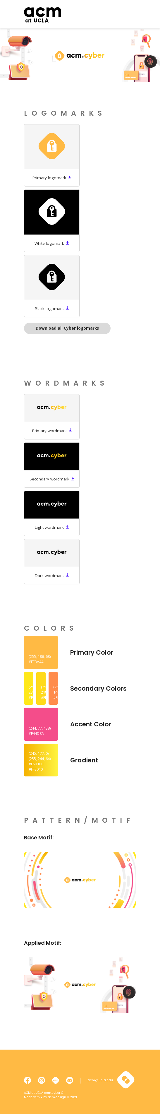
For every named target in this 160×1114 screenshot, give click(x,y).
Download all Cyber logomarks (67, 328)
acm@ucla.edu (100, 1080)
